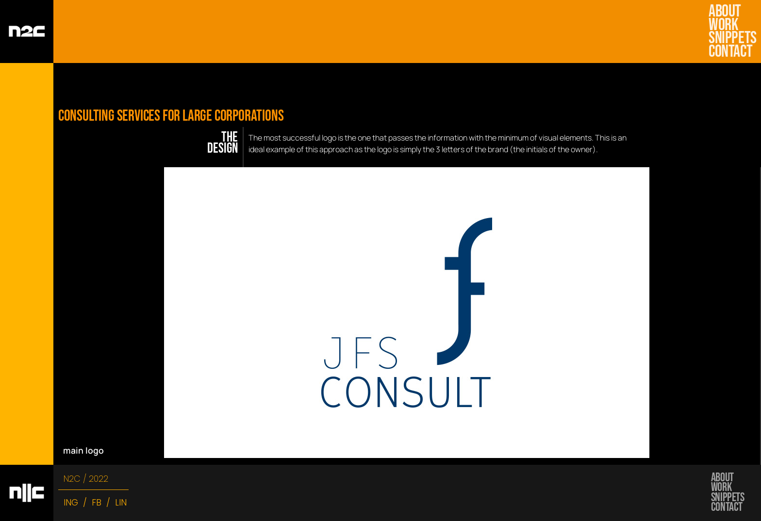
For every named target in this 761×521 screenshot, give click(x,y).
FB (96, 502)
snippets (731, 38)
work (726, 25)
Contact (730, 52)
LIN (121, 502)
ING (71, 502)
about (725, 11)
